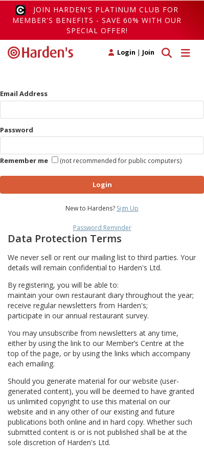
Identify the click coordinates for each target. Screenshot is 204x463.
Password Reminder (102, 227)
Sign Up (128, 208)
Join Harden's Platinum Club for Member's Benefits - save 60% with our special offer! (97, 20)
